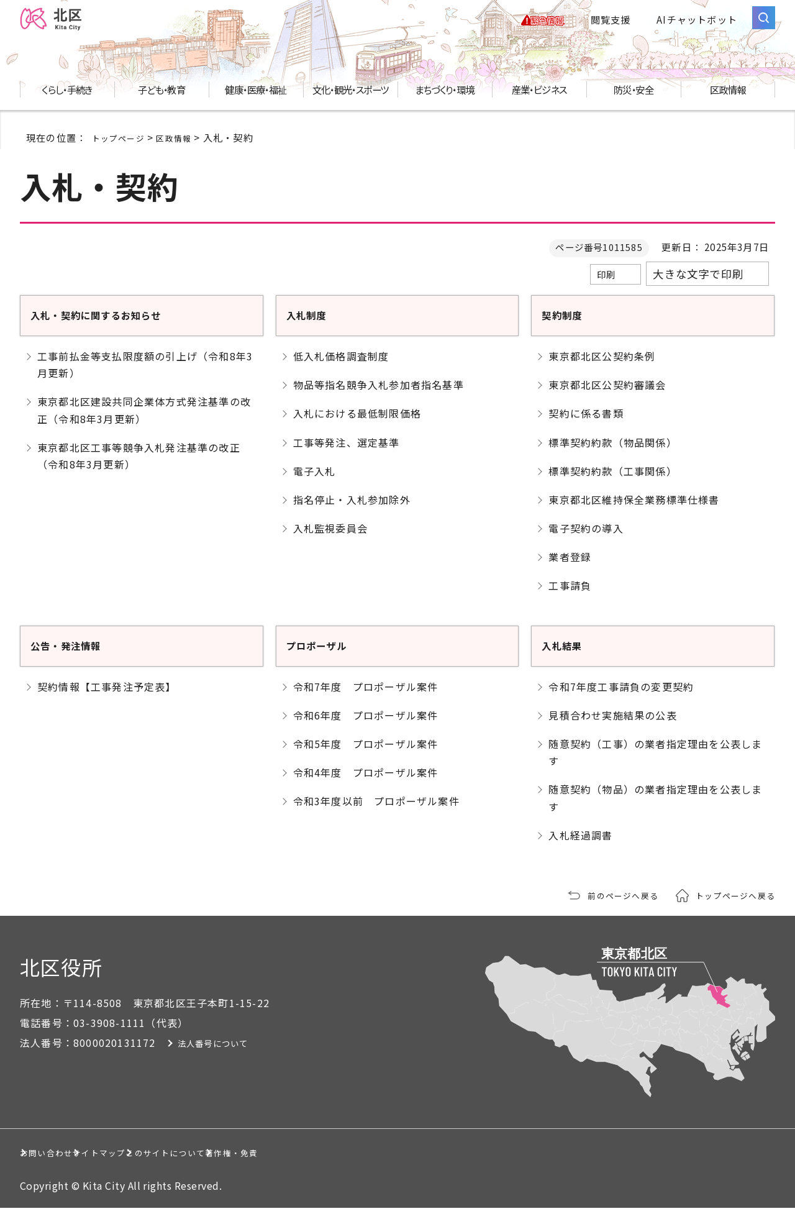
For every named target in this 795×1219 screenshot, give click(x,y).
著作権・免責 (438, 1163)
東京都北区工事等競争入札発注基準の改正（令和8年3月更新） (138, 467)
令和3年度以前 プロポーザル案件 (376, 812)
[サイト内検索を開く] (763, 23)
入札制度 (312, 325)
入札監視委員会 (330, 539)
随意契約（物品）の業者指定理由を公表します (655, 808)
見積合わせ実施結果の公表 (612, 726)
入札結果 (568, 656)
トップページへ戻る (729, 906)
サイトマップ (178, 1163)
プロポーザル (325, 656)
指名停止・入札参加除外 (352, 510)
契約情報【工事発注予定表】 (106, 697)
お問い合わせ (64, 1163)
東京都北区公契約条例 (601, 367)
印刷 (606, 286)
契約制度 (568, 325)
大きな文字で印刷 (698, 285)
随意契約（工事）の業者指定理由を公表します (655, 763)
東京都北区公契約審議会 (607, 395)
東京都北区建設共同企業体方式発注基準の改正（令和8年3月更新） (144, 421)
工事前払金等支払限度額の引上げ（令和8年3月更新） (145, 375)
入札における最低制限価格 (357, 424)
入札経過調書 (580, 846)
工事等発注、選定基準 (346, 453)
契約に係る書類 (585, 424)
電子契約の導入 (585, 539)
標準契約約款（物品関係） (612, 453)
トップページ (122, 148)
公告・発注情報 (76, 656)
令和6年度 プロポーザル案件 (365, 726)
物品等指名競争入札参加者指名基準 (378, 395)
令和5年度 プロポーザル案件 (365, 754)
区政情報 (183, 148)
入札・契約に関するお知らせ (116, 325)
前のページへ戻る (606, 906)
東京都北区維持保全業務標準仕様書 (633, 510)
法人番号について (239, 1053)
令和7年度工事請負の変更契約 (621, 697)
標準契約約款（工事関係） (612, 482)
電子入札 (314, 482)
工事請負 (569, 597)
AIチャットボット (696, 25)
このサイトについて (308, 1163)
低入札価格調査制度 (341, 367)
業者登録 (569, 567)
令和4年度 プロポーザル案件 (365, 783)
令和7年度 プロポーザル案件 (365, 697)
